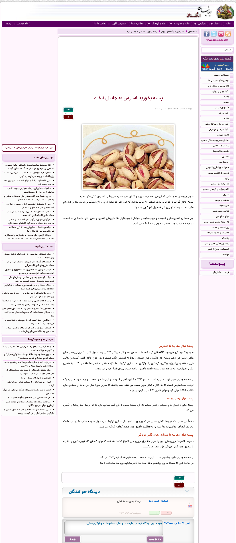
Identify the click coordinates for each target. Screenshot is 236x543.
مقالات (228, 119)
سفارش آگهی (119, 24)
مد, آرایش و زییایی (222, 184)
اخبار (215, 24)
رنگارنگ (227, 239)
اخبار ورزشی (225, 114)
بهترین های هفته (43, 158)
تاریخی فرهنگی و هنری (220, 173)
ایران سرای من (224, 217)
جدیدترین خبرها (223, 75)
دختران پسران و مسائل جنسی (217, 141)
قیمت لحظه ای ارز (223, 273)
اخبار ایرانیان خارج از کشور (219, 124)
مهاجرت (227, 255)
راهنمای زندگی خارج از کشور (218, 244)
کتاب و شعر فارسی (222, 211)
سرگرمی (200, 24)
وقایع (228, 97)
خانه (228, 24)
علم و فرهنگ (157, 24)
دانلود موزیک (225, 135)
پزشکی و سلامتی (223, 146)
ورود (8, 24)
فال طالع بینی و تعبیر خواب (218, 222)
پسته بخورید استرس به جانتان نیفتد (141, 31)
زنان (229, 179)
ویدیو (228, 103)
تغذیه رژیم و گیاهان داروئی (172, 31)
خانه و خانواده (180, 24)
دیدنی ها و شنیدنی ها (220, 81)
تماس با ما (100, 24)
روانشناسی (226, 162)
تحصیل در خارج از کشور (220, 250)
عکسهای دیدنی (224, 108)
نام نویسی (22, 24)
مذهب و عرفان (224, 201)
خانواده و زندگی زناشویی (219, 168)
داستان (227, 157)
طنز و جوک (226, 206)
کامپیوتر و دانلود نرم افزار (219, 233)
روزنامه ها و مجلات (222, 228)
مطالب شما (137, 24)
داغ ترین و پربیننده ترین (220, 86)
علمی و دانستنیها (223, 152)
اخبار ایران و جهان (222, 92)
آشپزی (228, 195)
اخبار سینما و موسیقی (221, 130)
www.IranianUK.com (217, 40)
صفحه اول (192, 31)
